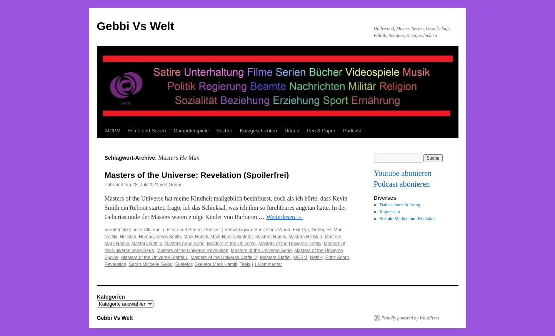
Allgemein (154, 229)
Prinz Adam (337, 257)
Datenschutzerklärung (400, 204)
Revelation (116, 264)
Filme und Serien (147, 131)
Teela (245, 264)
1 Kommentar (268, 264)
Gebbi (174, 184)
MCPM (113, 131)
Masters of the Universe (231, 243)
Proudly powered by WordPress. (411, 318)
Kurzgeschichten (258, 131)
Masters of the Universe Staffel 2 (223, 257)
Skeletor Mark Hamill (216, 264)
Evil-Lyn (301, 229)
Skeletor (183, 264)
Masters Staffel (275, 257)
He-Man (128, 236)
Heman (146, 236)
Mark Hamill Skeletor (231, 236)
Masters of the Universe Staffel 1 (154, 257)
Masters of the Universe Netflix (289, 243)
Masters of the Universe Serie (261, 250)
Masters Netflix (147, 243)
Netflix (316, 257)
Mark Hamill (195, 236)
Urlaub (292, 131)
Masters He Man (305, 236)
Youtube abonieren (403, 173)
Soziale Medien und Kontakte (407, 218)
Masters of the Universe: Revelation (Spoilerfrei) (197, 175)
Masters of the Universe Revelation (192, 250)
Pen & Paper (321, 131)
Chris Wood (278, 229)
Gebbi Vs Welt (135, 26)
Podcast (352, 131)
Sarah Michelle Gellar (151, 264)
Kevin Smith (168, 236)
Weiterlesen (284, 217)
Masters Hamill (270, 236)
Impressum (390, 211)
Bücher (224, 131)
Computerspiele (191, 131)
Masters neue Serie (185, 243)
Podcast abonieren (402, 184)
